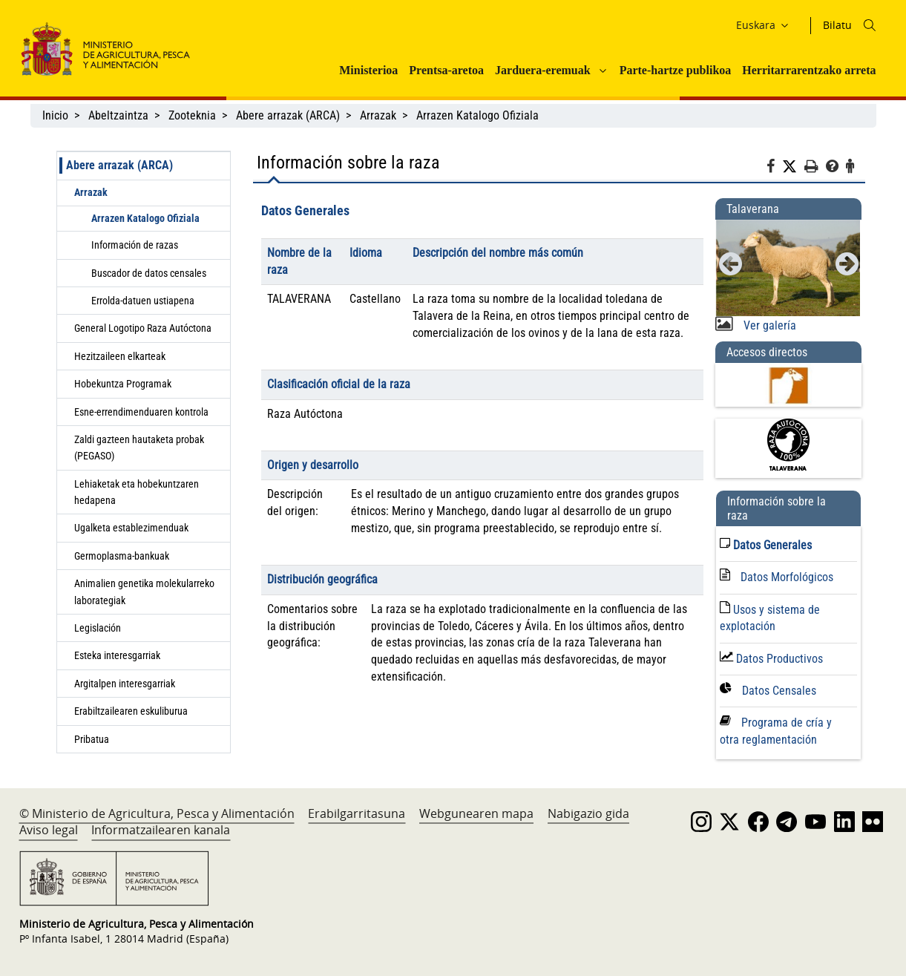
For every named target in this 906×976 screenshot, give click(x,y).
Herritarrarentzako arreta (809, 70)
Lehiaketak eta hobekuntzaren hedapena (136, 492)
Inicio (55, 115)
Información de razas (134, 245)
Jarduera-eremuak (543, 70)
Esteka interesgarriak (117, 655)
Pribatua (91, 739)
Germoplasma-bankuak (121, 556)
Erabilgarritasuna (356, 813)
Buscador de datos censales (148, 273)
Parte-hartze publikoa (676, 70)
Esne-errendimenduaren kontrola (141, 412)
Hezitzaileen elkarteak (119, 356)
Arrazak (378, 115)
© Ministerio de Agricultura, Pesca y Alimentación (157, 813)
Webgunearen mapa (476, 813)
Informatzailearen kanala (160, 830)
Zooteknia (192, 115)
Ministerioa (368, 70)
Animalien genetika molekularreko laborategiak (144, 591)
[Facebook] (774, 168)
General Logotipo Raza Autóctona (142, 328)
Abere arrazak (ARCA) (288, 115)
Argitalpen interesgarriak (124, 684)
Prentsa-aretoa (446, 70)
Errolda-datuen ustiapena (142, 301)
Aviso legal (48, 830)
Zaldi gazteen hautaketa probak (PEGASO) (139, 447)
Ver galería (768, 325)
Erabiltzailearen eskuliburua (131, 711)
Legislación (97, 628)
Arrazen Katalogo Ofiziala (477, 115)
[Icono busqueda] (870, 25)
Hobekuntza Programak (122, 384)
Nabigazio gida (588, 813)
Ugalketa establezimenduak (131, 528)
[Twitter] (793, 167)
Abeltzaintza (118, 115)
